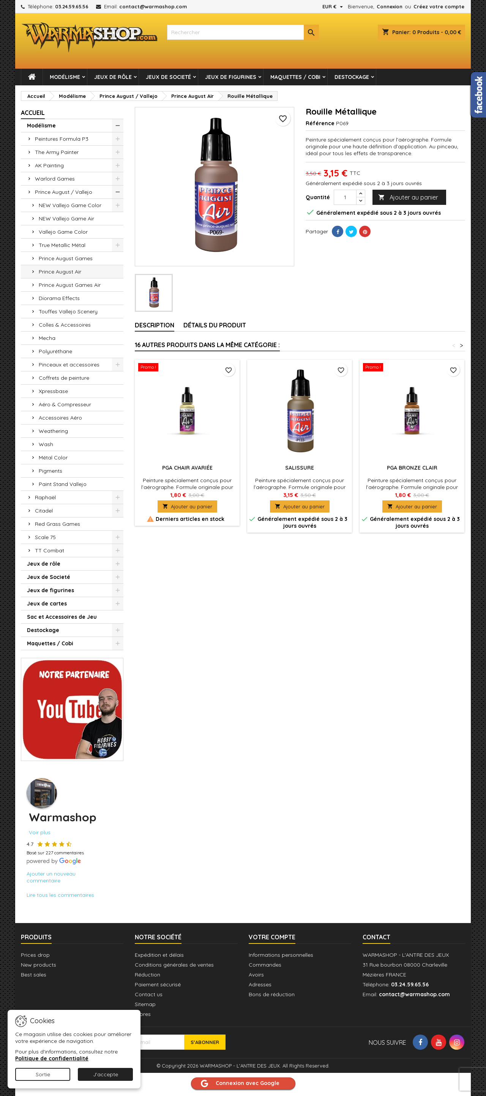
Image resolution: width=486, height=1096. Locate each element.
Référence (320, 123)
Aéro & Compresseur (65, 404)
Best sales (33, 974)
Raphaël (45, 497)
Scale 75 (45, 537)
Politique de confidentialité (51, 1058)
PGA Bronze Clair (412, 467)
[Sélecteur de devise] (333, 6)
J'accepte (105, 1074)
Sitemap (145, 1004)
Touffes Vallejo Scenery (68, 311)
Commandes (265, 964)
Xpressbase (53, 391)
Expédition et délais (159, 954)
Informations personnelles (281, 954)
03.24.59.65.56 (71, 6)
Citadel (44, 510)
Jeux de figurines (230, 77)
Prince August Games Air (70, 284)
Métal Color (53, 457)
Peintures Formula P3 (61, 138)
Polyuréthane (55, 351)
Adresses (260, 984)
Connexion (389, 6)
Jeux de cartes (47, 603)
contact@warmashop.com (153, 6)
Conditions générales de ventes (174, 964)
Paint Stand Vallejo (63, 484)
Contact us (149, 994)
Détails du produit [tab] (214, 325)
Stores (143, 1014)
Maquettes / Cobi (295, 77)
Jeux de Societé (168, 77)
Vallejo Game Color (63, 231)
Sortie (43, 1074)
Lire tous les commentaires (60, 895)
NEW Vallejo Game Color (70, 205)
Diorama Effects (59, 298)
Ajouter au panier (408, 197)
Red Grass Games (57, 523)
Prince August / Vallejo (63, 192)
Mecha (47, 338)
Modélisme (65, 77)
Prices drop (35, 954)
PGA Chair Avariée (187, 467)
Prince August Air (60, 271)
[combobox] (243, 32)
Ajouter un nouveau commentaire (51, 877)
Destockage (352, 77)
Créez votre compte (438, 6)
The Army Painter (57, 152)
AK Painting (49, 165)
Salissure (299, 467)
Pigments (50, 470)
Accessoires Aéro (60, 417)
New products (38, 964)
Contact (376, 937)
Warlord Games (55, 178)
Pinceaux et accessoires (69, 364)
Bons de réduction (272, 994)
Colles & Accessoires (65, 324)
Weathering (53, 431)
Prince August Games (66, 258)
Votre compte (272, 937)
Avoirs (256, 974)
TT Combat (49, 550)
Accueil (33, 112)
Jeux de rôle (113, 77)
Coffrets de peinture (64, 377)
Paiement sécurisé (158, 984)
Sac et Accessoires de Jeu (62, 616)
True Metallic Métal (62, 245)
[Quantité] (345, 197)
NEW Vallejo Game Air (66, 218)
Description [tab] (154, 325)
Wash (46, 444)
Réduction (147, 974)
